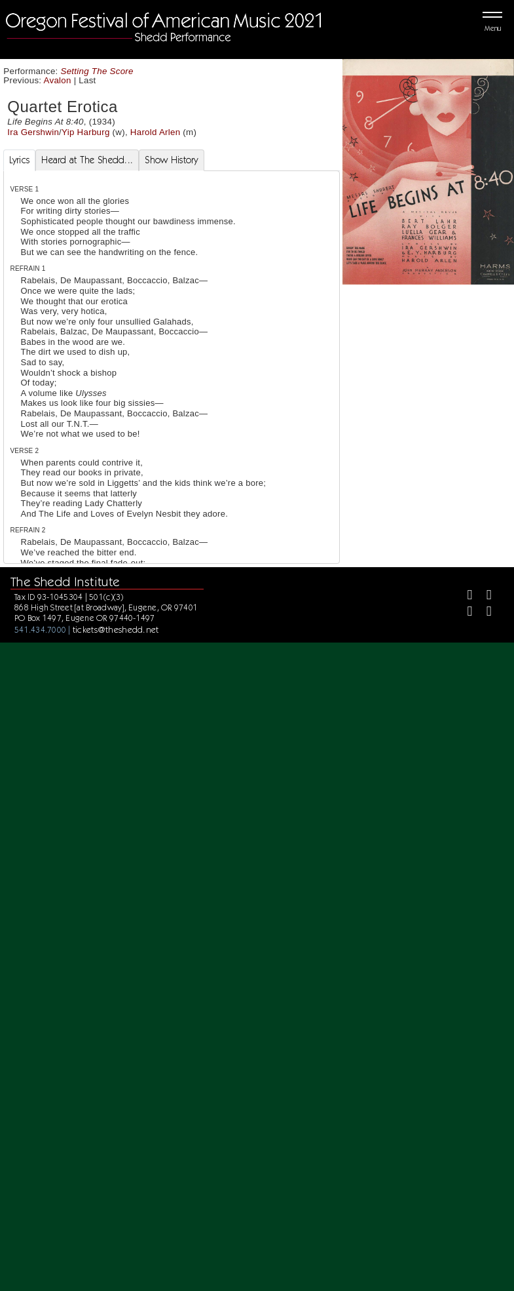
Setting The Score (97, 71)
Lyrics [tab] (19, 160)
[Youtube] (483, 613)
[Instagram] (464, 613)
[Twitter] (483, 596)
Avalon (57, 80)
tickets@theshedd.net (116, 629)
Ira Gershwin (33, 132)
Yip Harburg (86, 132)
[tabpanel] (171, 505)
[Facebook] (464, 596)
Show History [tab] (171, 160)
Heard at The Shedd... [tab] (87, 160)
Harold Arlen (155, 132)
